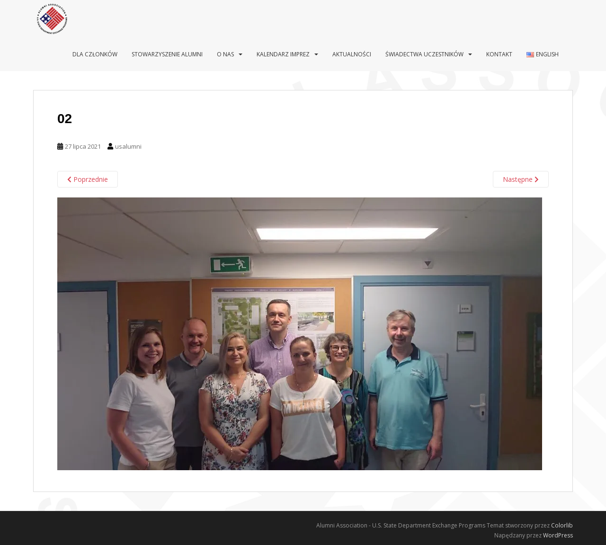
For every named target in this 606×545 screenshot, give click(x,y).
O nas (225, 54)
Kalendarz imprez (283, 54)
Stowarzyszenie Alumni (167, 54)
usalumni (128, 146)
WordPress (558, 535)
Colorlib (562, 525)
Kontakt (499, 54)
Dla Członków (94, 54)
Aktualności (351, 54)
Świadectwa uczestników (424, 54)
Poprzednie (87, 179)
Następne (521, 179)
